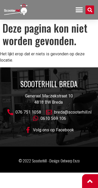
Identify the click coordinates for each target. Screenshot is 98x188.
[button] (79, 10)
